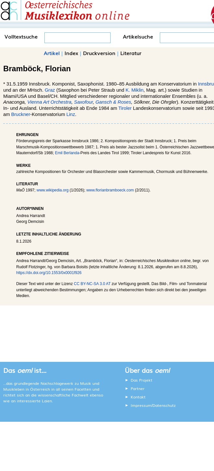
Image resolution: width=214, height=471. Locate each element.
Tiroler (125, 108)
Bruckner (20, 114)
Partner (138, 388)
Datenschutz (164, 405)
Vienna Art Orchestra (49, 102)
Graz (50, 90)
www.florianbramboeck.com (110, 190)
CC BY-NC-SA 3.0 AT (92, 283)
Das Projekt (141, 380)
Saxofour (83, 102)
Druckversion (99, 53)
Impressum (141, 405)
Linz (70, 114)
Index (71, 53)
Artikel (52, 53)
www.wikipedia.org (53, 190)
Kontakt (138, 397)
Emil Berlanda (67, 153)
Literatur (130, 53)
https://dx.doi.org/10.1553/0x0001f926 (49, 272)
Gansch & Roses (113, 102)
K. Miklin (134, 90)
